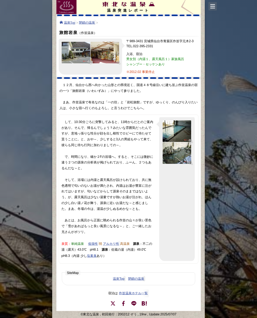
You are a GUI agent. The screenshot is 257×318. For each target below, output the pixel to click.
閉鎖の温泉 (87, 22)
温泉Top (69, 22)
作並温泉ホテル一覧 (133, 293)
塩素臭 (92, 255)
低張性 (93, 243)
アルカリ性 (111, 243)
